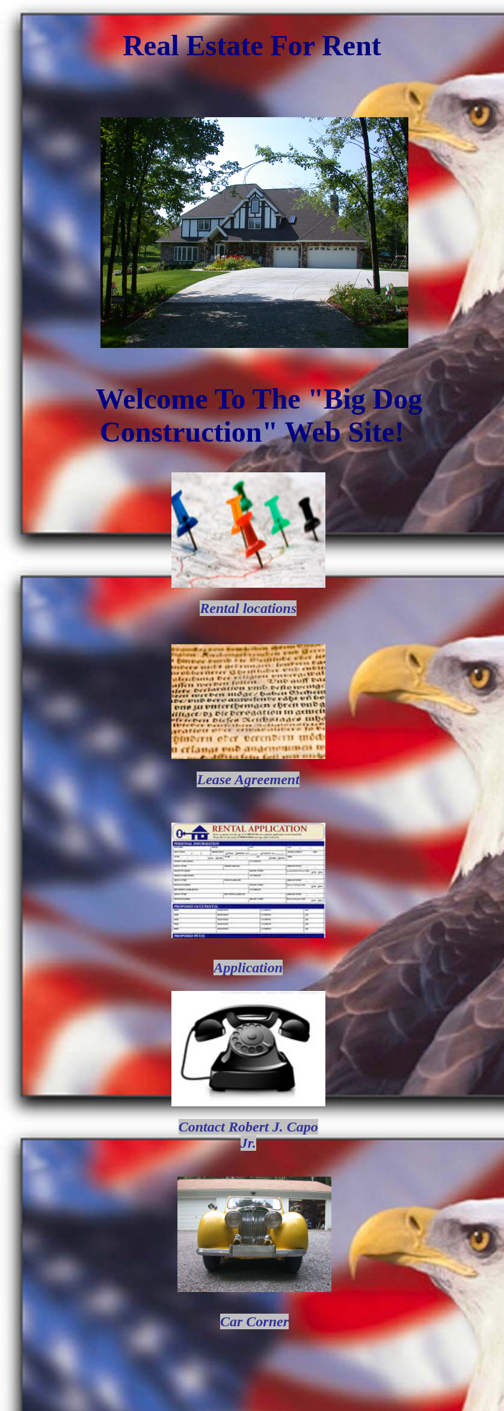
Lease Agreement (248, 779)
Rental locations (248, 608)
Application (248, 967)
